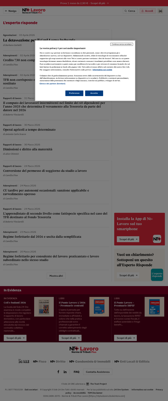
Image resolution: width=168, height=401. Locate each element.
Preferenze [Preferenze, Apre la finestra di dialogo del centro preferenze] (74, 93)
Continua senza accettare (122, 44)
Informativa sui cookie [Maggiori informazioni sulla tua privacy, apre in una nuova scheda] (102, 70)
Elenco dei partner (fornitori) (52, 84)
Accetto (94, 93)
